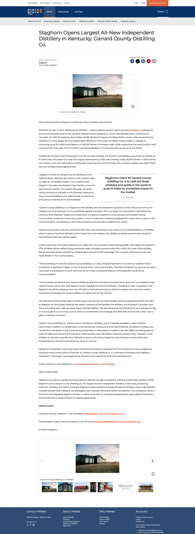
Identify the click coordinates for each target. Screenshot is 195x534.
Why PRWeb (32, 3)
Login (136, 3)
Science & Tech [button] (69, 21)
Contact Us (32, 522)
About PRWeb (68, 517)
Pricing (66, 3)
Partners (66, 519)
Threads (110, 364)
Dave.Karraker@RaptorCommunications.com (117, 422)
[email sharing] (154, 61)
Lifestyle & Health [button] (86, 21)
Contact (79, 12)
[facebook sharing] (132, 61)
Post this (128, 197)
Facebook (93, 364)
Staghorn (135, 130)
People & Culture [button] (128, 21)
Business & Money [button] (52, 21)
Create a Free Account (157, 3)
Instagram (82, 364)
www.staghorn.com (114, 414)
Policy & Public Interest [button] (107, 21)
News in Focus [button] (34, 21)
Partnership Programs (71, 521)
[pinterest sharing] (148, 61)
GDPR (143, 3)
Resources (63, 12)
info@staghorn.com (93, 414)
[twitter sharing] (138, 61)
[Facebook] (30, 525)
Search (162, 11)
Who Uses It (57, 3)
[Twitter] (28, 525)
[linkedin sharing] (143, 61)
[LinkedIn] (33, 525)
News (49, 12)
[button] (97, 90)
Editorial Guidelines (70, 524)
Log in (138, 519)
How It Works (45, 3)
